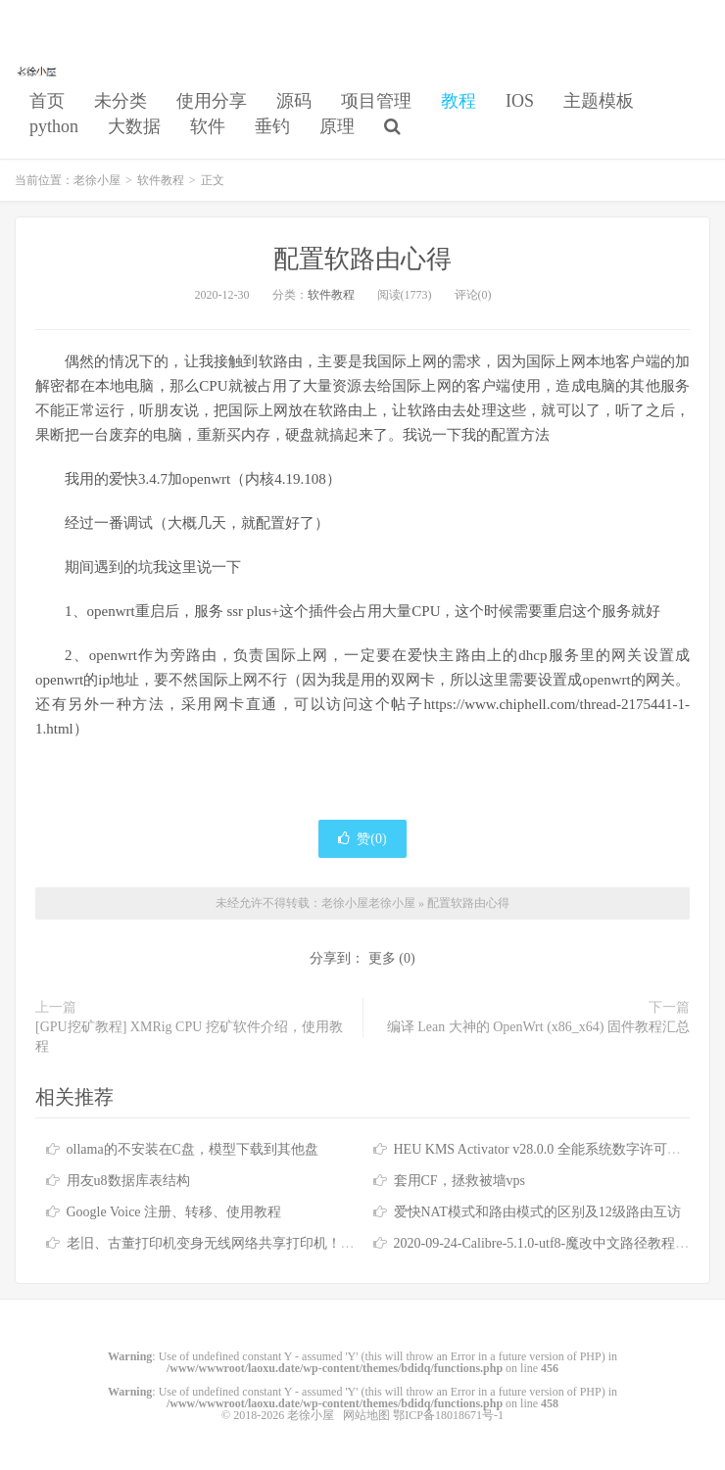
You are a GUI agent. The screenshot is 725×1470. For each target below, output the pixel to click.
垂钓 (272, 126)
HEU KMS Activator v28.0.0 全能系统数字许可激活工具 (558, 1149)
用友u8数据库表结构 (128, 1180)
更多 (382, 958)
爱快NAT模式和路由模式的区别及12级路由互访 (537, 1212)
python (53, 126)
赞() (362, 838)
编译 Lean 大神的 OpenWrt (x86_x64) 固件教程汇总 (538, 1027)
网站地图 (366, 1415)
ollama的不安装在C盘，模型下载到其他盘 (192, 1149)
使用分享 (211, 101)
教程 (458, 101)
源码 (294, 101)
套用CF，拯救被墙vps (460, 1180)
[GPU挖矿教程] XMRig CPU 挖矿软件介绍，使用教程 (189, 1037)
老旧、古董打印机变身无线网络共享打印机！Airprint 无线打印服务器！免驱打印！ (317, 1243)
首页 (47, 101)
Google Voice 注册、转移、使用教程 (174, 1212)
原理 (337, 126)
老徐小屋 (38, 69)
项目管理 (376, 101)
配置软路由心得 (362, 259)
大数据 (134, 126)
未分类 (120, 101)
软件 (207, 126)
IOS (520, 101)
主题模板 (598, 101)
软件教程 (160, 180)
